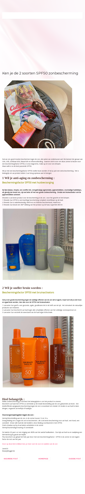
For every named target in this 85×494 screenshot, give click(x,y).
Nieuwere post (11, 459)
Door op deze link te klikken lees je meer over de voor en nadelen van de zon (30, 444)
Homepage (43, 459)
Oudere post (75, 459)
